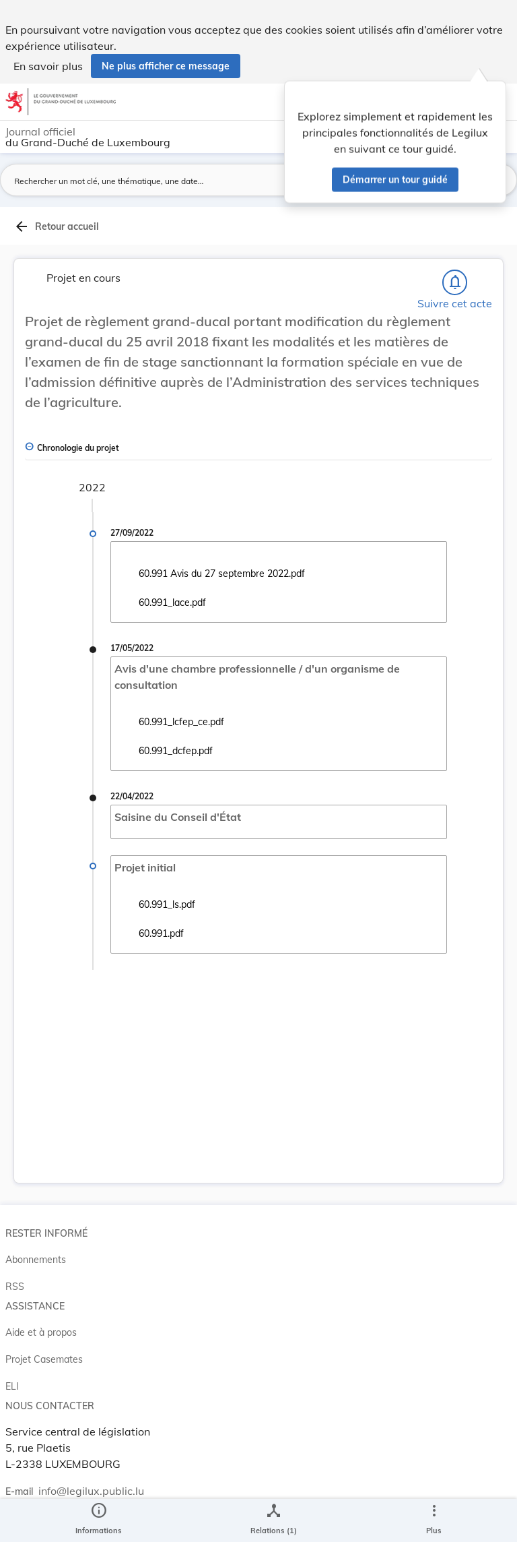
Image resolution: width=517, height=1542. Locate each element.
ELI (12, 1386)
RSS (14, 1287)
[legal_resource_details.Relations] (273, 1520)
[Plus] (433, 1520)
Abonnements (35, 1260)
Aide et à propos (41, 1332)
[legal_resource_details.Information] (98, 1520)
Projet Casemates (44, 1359)
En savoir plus (48, 66)
